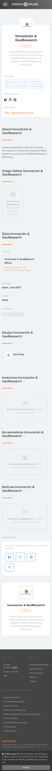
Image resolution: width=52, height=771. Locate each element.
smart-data (37, 87)
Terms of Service (10, 706)
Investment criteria (11, 697)
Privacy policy (9, 727)
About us (33, 677)
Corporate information (39, 665)
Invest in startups (10, 672)
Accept (26, 767)
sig (7, 87)
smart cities (36, 82)
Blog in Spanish (36, 673)
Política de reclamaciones (14, 710)
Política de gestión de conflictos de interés (21, 714)
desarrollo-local (13, 82)
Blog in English (36, 669)
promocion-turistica (20, 87)
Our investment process (13, 702)
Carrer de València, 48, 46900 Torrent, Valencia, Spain (17, 268)
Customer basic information (15, 722)
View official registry (41, 747)
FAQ (5, 676)
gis (25, 82)
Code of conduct (10, 718)
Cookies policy (9, 731)
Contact (33, 681)
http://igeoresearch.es (18, 113)
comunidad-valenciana (13, 314)
